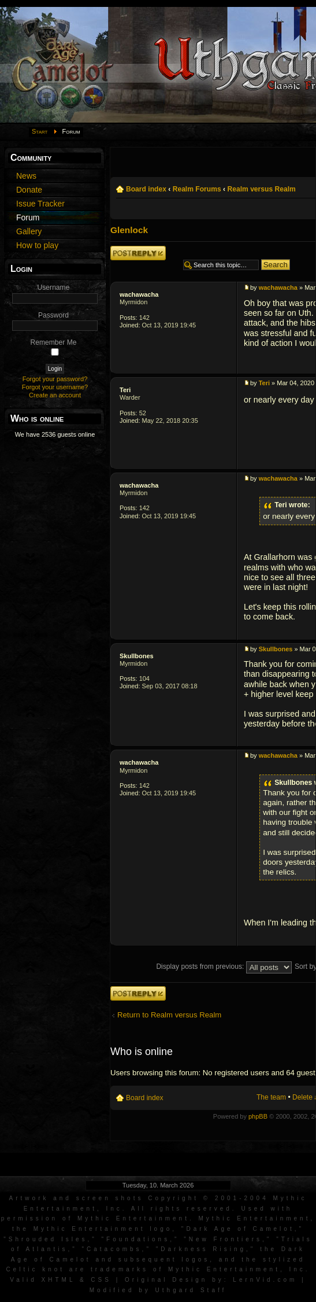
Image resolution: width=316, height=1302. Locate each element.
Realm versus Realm (261, 189)
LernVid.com (265, 1280)
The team (271, 1097)
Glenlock (129, 230)
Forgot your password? (55, 378)
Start (40, 131)
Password (53, 315)
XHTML (59, 1280)
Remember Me (54, 342)
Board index (146, 189)
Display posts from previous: (223, 966)
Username (54, 287)
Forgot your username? (55, 386)
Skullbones (137, 655)
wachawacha (139, 294)
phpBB (257, 1116)
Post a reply (138, 253)
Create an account (55, 395)
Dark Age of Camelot (240, 1229)
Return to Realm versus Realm (169, 1014)
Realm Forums (197, 189)
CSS (101, 1280)
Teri (125, 389)
